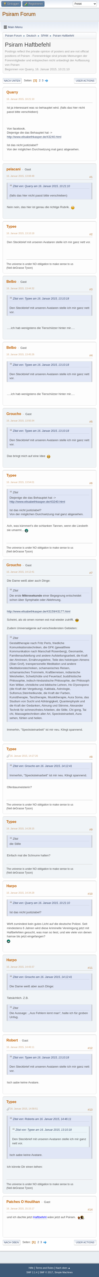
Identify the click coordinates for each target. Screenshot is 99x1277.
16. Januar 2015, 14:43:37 (20, 966)
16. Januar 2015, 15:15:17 (20, 1208)
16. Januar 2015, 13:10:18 (20, 233)
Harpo (11, 886)
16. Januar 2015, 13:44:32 (20, 288)
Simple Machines (63, 1272)
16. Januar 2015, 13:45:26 (20, 354)
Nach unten (12, 80)
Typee (11, 226)
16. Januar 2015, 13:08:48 (20, 176)
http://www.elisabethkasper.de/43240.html (34, 136)
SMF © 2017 (46, 1272)
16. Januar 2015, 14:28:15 (20, 828)
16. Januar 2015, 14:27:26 (24, 755)
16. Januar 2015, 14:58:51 (24, 1108)
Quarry (12, 92)
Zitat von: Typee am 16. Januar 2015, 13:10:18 (41, 298)
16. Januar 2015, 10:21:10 (20, 99)
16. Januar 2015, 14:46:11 (20, 1047)
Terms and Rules (45, 1268)
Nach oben (11, 1242)
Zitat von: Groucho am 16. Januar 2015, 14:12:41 (42, 766)
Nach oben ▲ (63, 1268)
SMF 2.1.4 (31, 1272)
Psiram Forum (19, 14)
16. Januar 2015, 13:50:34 (20, 420)
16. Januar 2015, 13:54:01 (20, 482)
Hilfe (31, 1268)
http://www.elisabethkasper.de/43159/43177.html (38, 611)
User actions (85, 80)
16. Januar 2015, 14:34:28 (20, 892)
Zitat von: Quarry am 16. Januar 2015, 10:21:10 (41, 186)
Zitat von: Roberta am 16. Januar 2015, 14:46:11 (42, 1119)
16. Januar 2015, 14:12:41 (20, 571)
